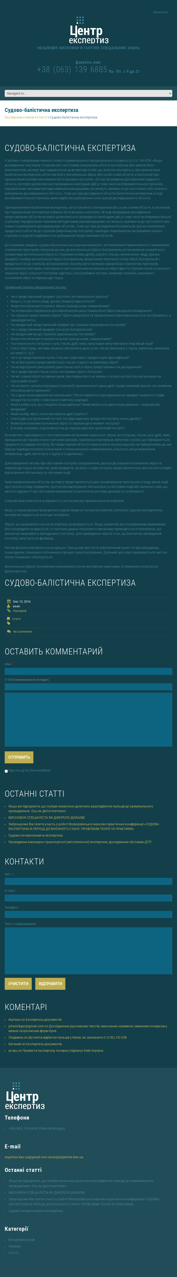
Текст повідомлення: (20, 924)
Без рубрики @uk (22, 1240)
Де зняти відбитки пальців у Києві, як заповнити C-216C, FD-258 (77, 1037)
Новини (14, 1246)
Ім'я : (9, 874)
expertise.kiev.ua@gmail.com (26, 1157)
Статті (16, 619)
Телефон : (12, 907)
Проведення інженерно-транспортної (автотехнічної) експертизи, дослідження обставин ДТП (79, 842)
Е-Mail (28, 679)
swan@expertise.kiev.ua (65, 1157)
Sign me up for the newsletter (28, 770)
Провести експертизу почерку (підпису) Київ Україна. (63, 1050)
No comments (22, 631)
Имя (9, 664)
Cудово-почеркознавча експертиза (35, 835)
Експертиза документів (44, 1019)
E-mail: (10, 891)
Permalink (20, 611)
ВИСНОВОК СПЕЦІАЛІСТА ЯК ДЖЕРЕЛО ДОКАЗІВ (46, 817)
